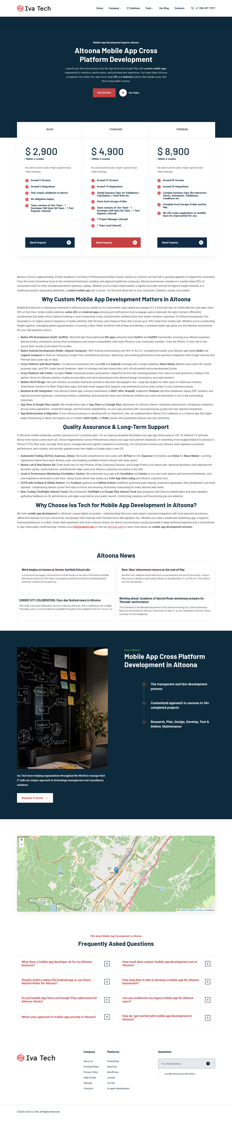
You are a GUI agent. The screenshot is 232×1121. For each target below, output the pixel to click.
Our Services (104, 92)
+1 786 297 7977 (203, 8)
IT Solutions (133, 8)
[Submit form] (208, 1066)
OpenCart (112, 1069)
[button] (116, 870)
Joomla (111, 1080)
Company (114, 8)
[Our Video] (129, 93)
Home (99, 8)
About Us (88, 1064)
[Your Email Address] (186, 1066)
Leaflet (181, 910)
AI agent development (118, 1091)
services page (116, 526)
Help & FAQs (90, 1080)
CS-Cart (111, 1086)
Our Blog (164, 8)
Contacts (179, 8)
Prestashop (113, 1064)
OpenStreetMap (196, 910)
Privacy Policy (91, 1075)
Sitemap (88, 1086)
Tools (148, 8)
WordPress (112, 1075)
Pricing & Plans (91, 1069)
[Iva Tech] (34, 8)
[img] (116, 874)
